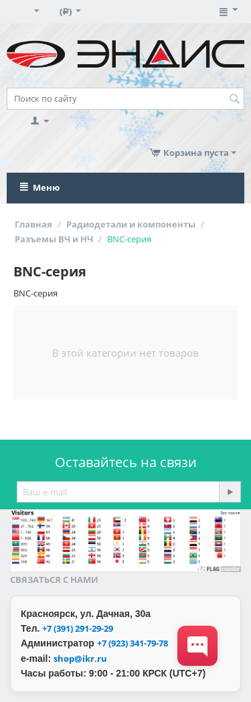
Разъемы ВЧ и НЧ (54, 239)
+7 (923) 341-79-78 (132, 643)
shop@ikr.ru (80, 658)
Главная (33, 224)
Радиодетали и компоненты (130, 224)
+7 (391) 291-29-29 (77, 628)
